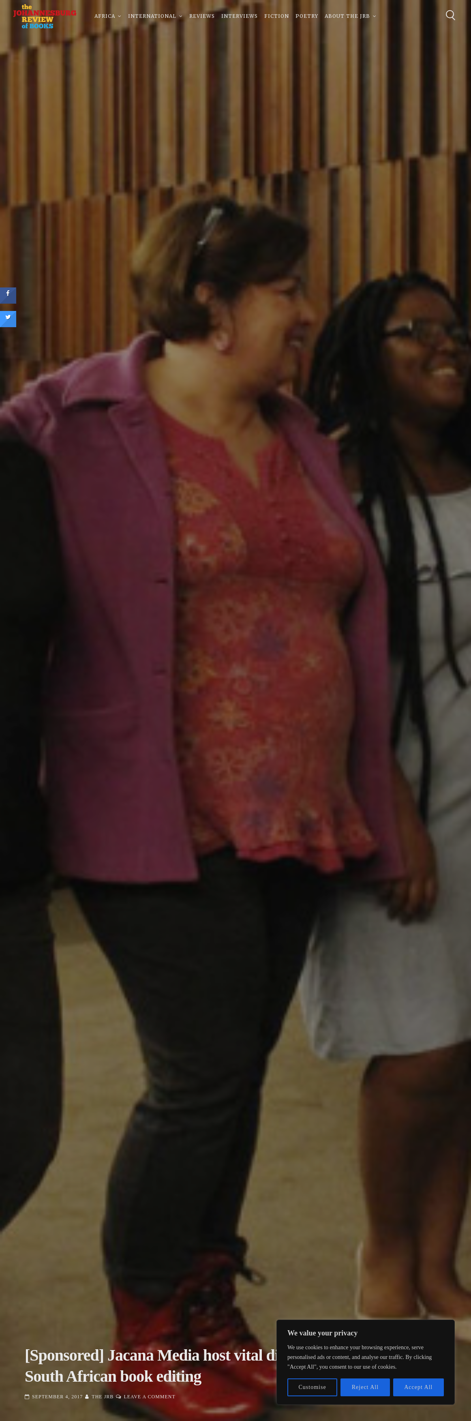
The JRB (102, 1397)
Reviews (202, 16)
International (152, 16)
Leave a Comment (149, 1397)
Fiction (276, 16)
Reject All (365, 1387)
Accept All (418, 1387)
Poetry (306, 16)
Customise (312, 1387)
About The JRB (347, 16)
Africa (104, 16)
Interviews (239, 16)
